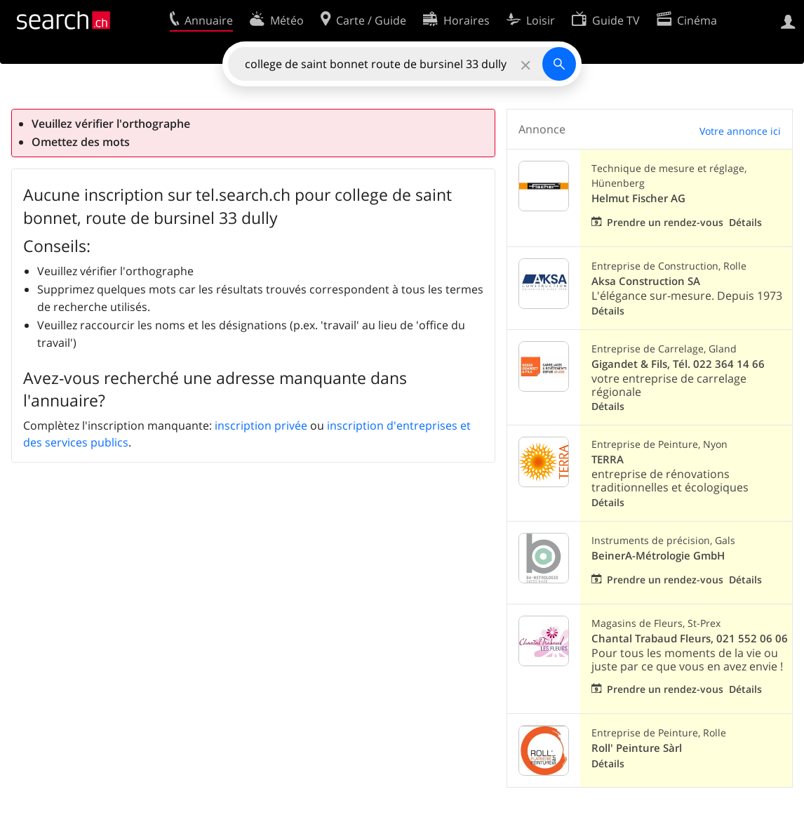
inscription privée (261, 425)
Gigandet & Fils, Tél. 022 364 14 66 (678, 364)
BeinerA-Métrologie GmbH (658, 555)
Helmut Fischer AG (638, 198)
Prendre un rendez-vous (665, 222)
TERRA (607, 459)
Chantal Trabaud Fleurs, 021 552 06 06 (689, 638)
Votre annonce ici (740, 131)
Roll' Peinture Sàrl (636, 748)
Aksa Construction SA (645, 281)
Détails (745, 222)
